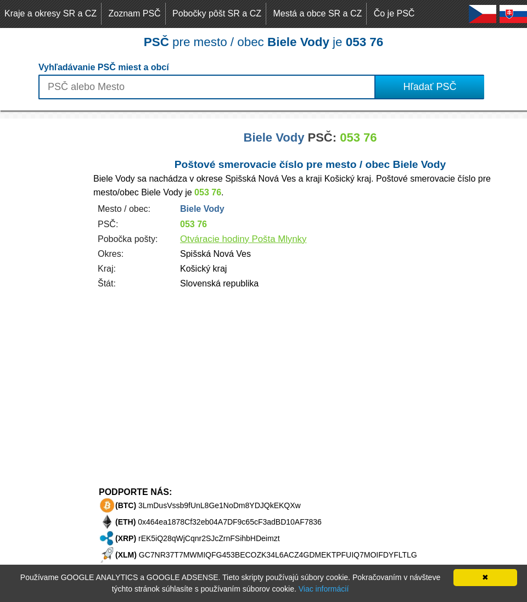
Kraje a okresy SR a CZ (50, 13)
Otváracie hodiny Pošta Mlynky (243, 239)
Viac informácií (324, 588)
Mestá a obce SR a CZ (317, 13)
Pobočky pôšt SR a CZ (216, 13)
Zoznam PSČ (135, 13)
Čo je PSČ (394, 13)
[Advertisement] (44, 283)
